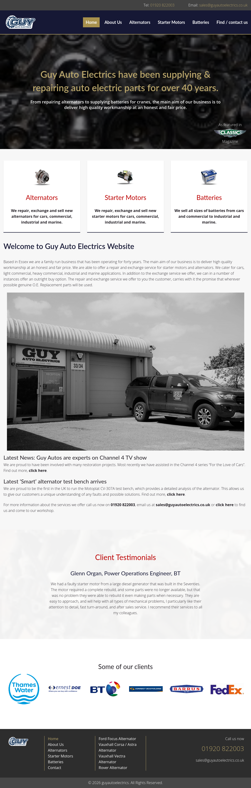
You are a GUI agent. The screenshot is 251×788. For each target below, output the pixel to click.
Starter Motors (171, 22)
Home (91, 22)
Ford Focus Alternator (117, 738)
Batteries (200, 22)
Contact (54, 767)
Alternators (139, 22)
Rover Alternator (113, 767)
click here (38, 470)
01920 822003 (158, 5)
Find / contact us (232, 22)
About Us (113, 22)
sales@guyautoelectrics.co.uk (218, 5)
